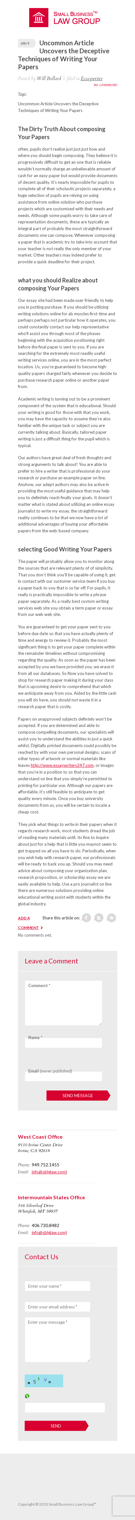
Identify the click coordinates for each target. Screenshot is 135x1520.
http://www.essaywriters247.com (62, 765)
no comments (105, 84)
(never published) (50, 1071)
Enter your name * (45, 1286)
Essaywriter (92, 78)
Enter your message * (47, 1322)
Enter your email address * (52, 1306)
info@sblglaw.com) (49, 1171)
